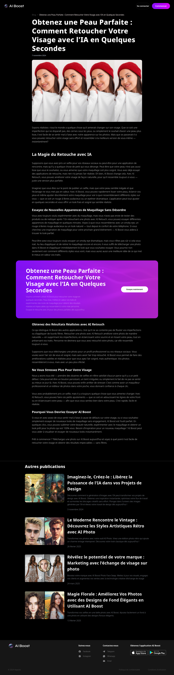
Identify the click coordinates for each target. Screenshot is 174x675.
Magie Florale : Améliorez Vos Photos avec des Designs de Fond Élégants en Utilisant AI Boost (105, 600)
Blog (34, 14)
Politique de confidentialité (129, 669)
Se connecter (143, 6)
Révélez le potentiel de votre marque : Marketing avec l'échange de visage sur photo (107, 563)
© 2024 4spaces (14, 669)
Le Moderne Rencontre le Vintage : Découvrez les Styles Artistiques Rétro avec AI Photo (105, 526)
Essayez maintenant (134, 289)
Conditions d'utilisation (157, 669)
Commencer (161, 6)
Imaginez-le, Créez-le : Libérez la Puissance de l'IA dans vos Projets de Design (104, 483)
